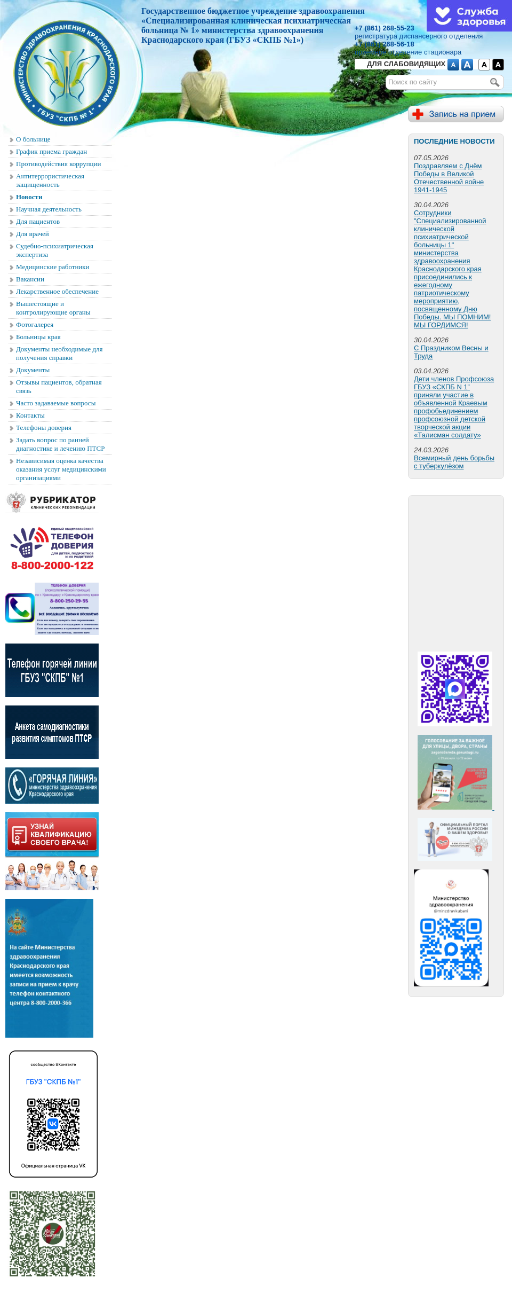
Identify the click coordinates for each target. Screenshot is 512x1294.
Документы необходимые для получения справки (59, 353)
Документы (33, 370)
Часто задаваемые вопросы (55, 403)
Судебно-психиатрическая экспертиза (54, 250)
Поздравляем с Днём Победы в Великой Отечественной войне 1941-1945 (449, 178)
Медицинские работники (53, 267)
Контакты (30, 415)
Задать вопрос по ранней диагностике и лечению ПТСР (60, 444)
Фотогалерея (34, 324)
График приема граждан (51, 151)
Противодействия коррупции (58, 164)
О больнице (33, 139)
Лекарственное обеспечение (57, 291)
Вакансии (30, 279)
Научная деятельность (49, 209)
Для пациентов (38, 221)
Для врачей (32, 234)
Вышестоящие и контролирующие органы (53, 308)
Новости (29, 197)
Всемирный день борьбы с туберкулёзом (454, 462)
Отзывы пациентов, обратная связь (59, 386)
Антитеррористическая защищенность (50, 180)
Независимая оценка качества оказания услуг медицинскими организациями (61, 469)
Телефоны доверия (43, 428)
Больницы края (38, 337)
